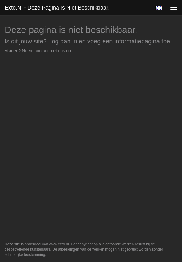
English (158, 8)
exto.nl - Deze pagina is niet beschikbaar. (57, 8)
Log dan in (62, 41)
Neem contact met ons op (46, 50)
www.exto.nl (59, 244)
